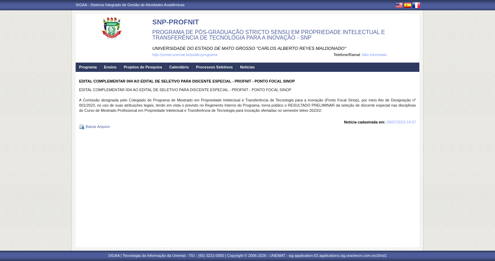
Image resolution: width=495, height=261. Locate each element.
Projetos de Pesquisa (143, 67)
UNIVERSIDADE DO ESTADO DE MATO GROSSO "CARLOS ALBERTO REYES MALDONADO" (249, 48)
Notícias (247, 67)
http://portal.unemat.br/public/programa (185, 55)
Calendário (179, 67)
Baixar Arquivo (94, 126)
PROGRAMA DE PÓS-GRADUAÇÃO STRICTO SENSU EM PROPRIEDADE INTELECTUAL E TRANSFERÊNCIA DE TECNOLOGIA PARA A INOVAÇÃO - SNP (268, 35)
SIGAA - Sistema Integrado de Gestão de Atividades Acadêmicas (130, 5)
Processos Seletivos (214, 67)
